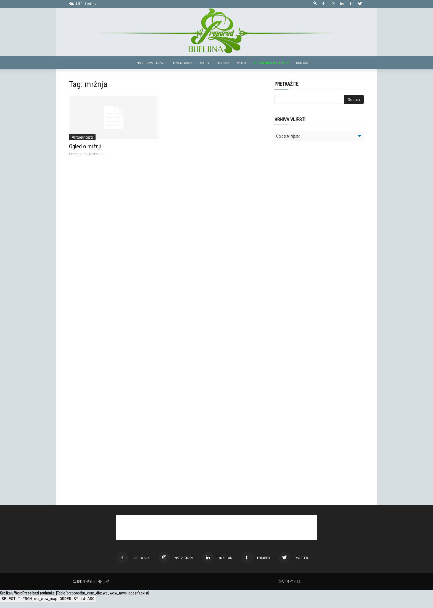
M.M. (297, 581)
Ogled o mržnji (85, 146)
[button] (315, 3)
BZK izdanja (182, 63)
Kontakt (303, 63)
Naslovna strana (151, 63)
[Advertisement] (317, 216)
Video (241, 63)
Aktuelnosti (82, 137)
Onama (223, 63)
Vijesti (205, 63)
